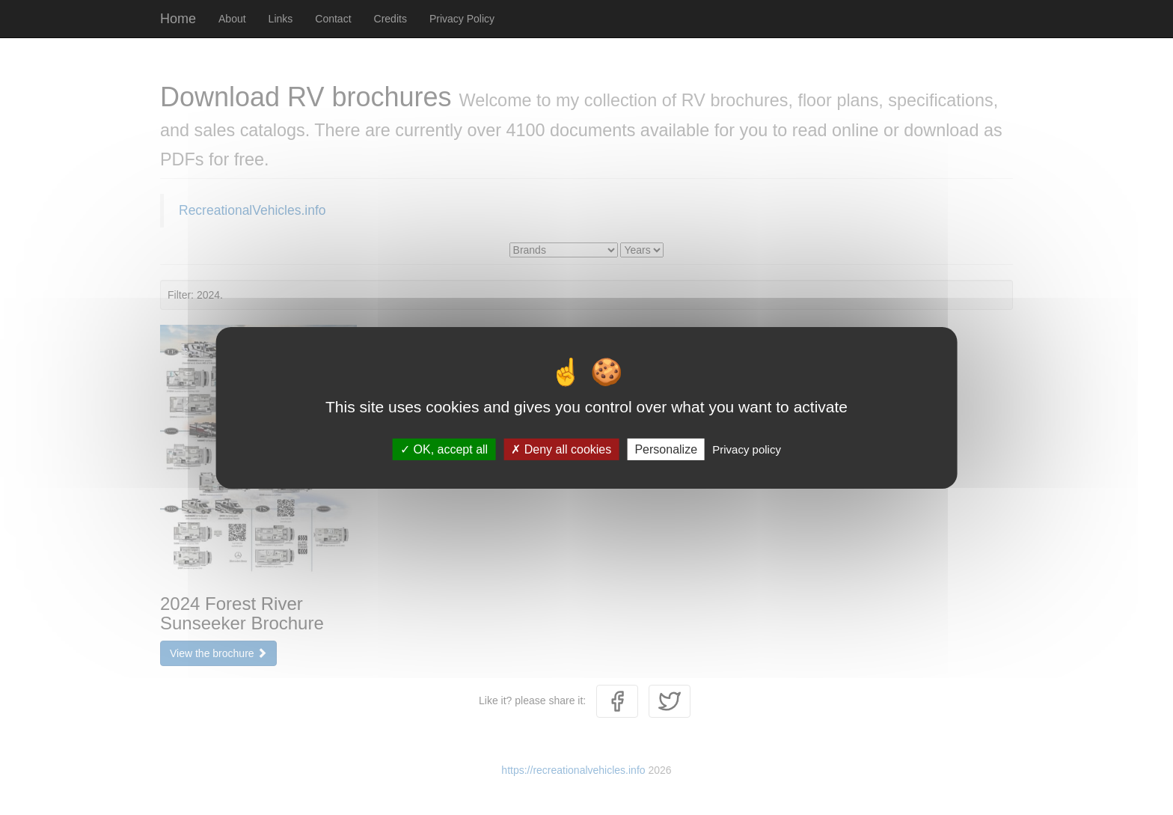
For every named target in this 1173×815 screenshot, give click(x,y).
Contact (333, 19)
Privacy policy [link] (746, 448)
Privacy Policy (461, 19)
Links (281, 19)
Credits (390, 19)
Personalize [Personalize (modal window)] (665, 448)
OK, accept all (444, 448)
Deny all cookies (561, 448)
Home (178, 18)
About (232, 19)
